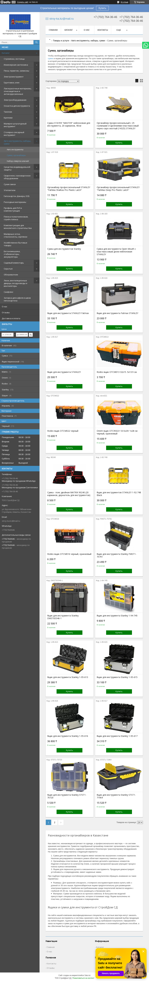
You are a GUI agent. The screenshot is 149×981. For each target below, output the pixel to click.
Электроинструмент (14, 76)
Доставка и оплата (11, 318)
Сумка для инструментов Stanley (64, 249)
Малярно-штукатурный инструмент (15, 125)
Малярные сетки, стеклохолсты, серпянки (15, 235)
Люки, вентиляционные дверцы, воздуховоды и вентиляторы (15, 283)
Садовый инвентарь (14, 262)
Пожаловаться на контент (83, 978)
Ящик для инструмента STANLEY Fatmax (68, 313)
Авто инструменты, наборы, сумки (17, 142)
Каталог (6, 53)
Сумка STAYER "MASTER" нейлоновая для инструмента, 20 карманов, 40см (68, 124)
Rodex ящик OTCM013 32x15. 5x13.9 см (117, 372)
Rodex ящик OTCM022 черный (62, 431)
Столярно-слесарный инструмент (14, 133)
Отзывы (6, 312)
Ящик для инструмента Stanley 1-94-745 (117, 615)
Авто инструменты (15, 149)
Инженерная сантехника (16, 64)
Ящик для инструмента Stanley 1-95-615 (117, 677)
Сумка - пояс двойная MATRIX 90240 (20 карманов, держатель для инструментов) (68, 494)
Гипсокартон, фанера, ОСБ (16, 196)
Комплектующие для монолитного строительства (18, 226)
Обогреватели (11, 274)
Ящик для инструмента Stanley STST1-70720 (66, 796)
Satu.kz (87, 975)
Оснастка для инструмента (17, 105)
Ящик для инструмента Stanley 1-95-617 (117, 736)
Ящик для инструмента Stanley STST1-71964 (116, 796)
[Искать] (36, 42)
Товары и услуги (61, 40)
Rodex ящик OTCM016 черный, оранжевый (69, 554)
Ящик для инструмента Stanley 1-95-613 (67, 677)
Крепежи (8, 117)
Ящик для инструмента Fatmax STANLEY (117, 313)
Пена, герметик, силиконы (16, 70)
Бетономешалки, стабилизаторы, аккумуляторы (12, 254)
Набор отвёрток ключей (18, 161)
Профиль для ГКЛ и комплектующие (13, 209)
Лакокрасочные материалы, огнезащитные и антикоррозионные (17, 91)
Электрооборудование (15, 100)
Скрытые (8, 268)
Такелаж (8, 111)
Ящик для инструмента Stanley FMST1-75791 (116, 555)
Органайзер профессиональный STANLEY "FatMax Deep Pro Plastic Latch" (118, 188)
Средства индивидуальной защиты (17, 168)
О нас (4, 306)
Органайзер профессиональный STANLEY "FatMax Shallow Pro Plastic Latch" (68, 188)
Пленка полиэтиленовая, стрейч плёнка (16, 218)
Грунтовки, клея (11, 82)
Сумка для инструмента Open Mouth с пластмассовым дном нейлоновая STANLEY (116, 252)
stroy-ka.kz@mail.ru (11, 521)
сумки (50, 58)
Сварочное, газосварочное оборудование (17, 177)
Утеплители (9, 190)
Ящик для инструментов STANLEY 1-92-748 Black (119, 494)
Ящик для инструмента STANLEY (64, 372)
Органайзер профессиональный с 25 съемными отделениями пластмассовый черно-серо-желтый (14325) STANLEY (118, 126)
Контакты (102, 30)
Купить (102, 8)
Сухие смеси (10, 184)
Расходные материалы (15, 202)
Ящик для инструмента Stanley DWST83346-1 (63, 617)
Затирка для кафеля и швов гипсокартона (17, 299)
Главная (53, 30)
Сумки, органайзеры (16, 155)
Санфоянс (8, 292)
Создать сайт (22, 2)
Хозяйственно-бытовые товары (15, 244)
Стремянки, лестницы (14, 58)
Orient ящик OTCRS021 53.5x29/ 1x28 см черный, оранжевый (117, 432)
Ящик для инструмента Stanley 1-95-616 (67, 736)
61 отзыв (124, 2)
